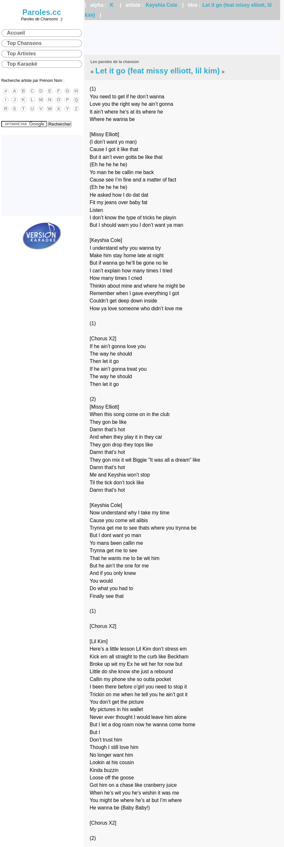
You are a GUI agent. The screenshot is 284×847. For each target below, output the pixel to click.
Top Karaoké (22, 64)
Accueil (16, 33)
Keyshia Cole (161, 5)
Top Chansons (24, 43)
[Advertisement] (182, 37)
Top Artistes (21, 53)
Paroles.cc (41, 12)
